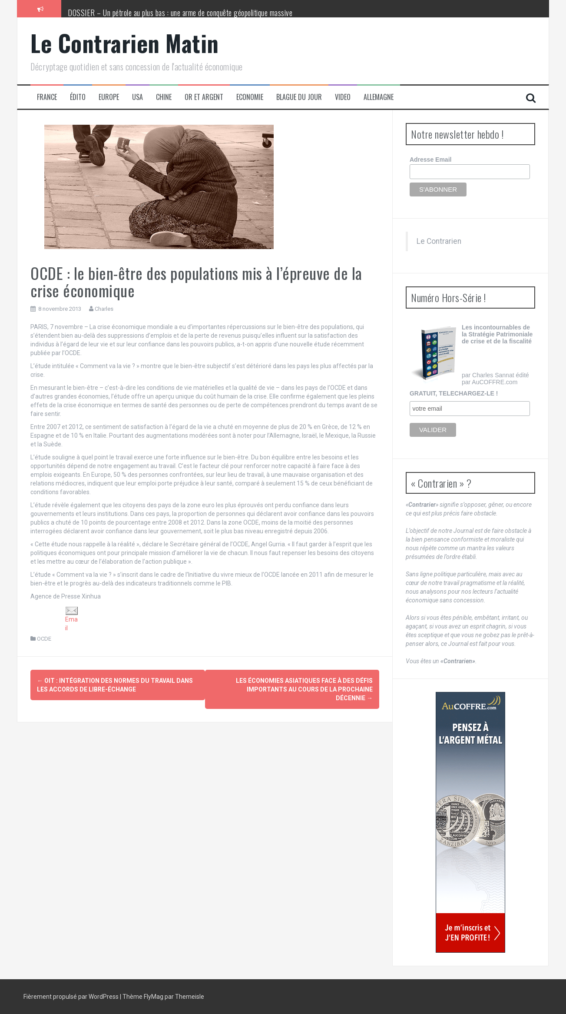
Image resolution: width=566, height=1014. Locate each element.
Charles (104, 309)
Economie (249, 97)
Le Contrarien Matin (124, 43)
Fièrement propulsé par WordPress (71, 996)
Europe (109, 97)
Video (343, 97)
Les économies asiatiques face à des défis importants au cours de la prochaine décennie (304, 689)
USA (137, 97)
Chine (164, 97)
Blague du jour (299, 97)
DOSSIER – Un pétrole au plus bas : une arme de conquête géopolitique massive (180, 12)
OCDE (44, 638)
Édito (78, 97)
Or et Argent (204, 97)
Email (71, 619)
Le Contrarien (439, 241)
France (47, 97)
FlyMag (153, 996)
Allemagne (379, 97)
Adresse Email (431, 159)
